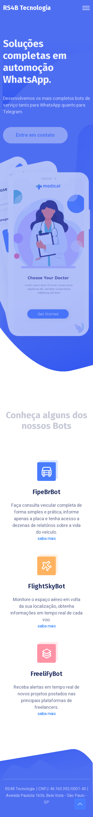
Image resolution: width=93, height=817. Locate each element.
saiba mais (46, 539)
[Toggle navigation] (86, 7)
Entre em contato (35, 136)
